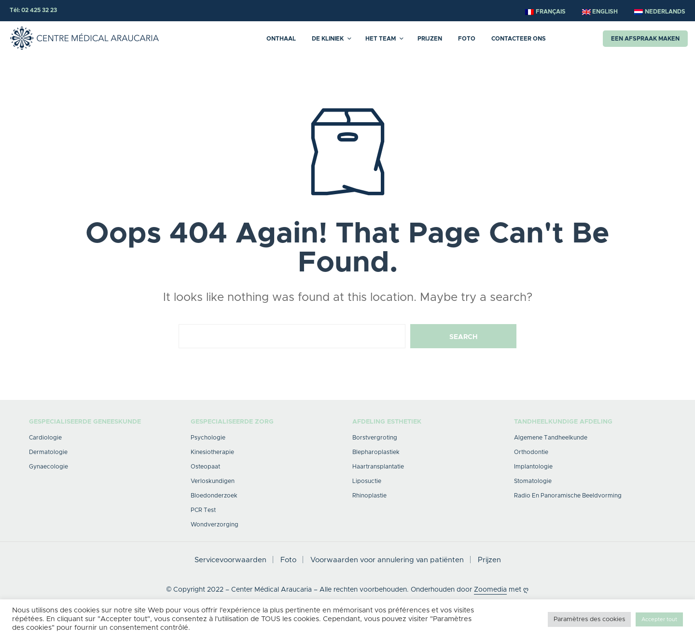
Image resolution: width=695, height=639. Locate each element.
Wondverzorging (214, 524)
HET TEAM (380, 39)
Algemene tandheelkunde (550, 437)
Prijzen (429, 39)
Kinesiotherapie (212, 452)
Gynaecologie (48, 466)
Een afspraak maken (645, 39)
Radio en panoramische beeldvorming (568, 495)
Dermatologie (48, 452)
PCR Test (203, 510)
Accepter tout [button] (659, 619)
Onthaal (281, 39)
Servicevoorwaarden (230, 560)
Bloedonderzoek (214, 495)
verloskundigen (213, 481)
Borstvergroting (374, 437)
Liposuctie (366, 481)
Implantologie (533, 466)
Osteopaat (205, 466)
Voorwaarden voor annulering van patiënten (387, 560)
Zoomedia (490, 589)
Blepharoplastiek (376, 452)
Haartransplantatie (378, 466)
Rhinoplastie (369, 495)
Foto (466, 39)
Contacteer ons (518, 39)
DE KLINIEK (328, 39)
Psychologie (208, 437)
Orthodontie (531, 452)
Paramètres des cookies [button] (589, 619)
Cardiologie (45, 437)
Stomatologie (533, 481)
